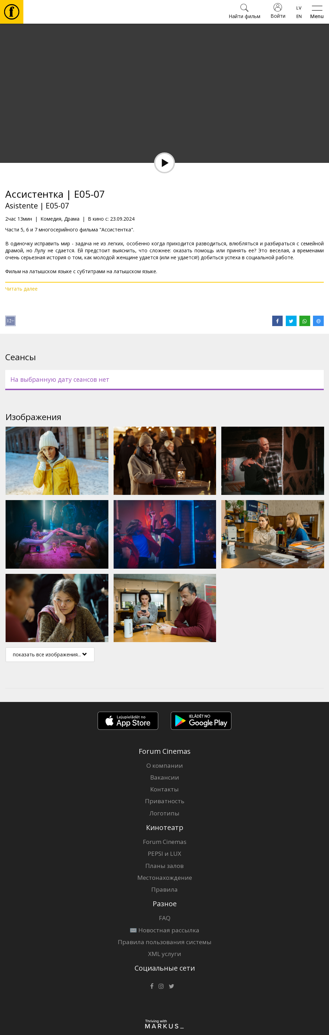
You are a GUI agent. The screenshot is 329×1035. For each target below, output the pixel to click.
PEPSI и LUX (164, 854)
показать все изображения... (50, 654)
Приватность (164, 801)
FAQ (164, 918)
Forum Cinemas (164, 842)
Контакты (164, 789)
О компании (164, 765)
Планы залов (164, 866)
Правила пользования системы (165, 942)
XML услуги (164, 954)
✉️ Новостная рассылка (164, 930)
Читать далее (21, 288)
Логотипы (164, 813)
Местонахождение (164, 878)
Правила (164, 889)
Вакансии (164, 777)
